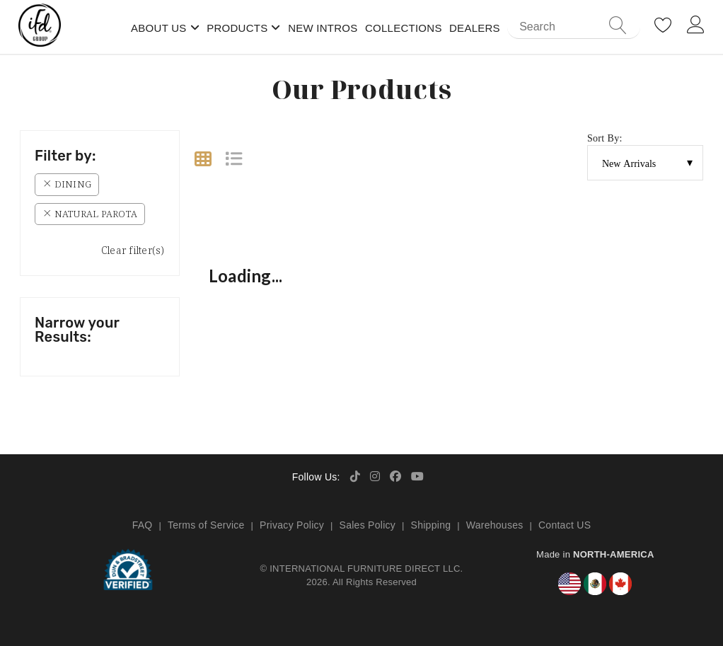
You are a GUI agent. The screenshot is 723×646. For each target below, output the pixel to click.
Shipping (431, 525)
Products (237, 28)
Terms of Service (206, 525)
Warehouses (495, 525)
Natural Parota (89, 213)
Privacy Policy (292, 525)
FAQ (142, 525)
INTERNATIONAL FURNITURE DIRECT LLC (365, 568)
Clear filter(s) (133, 250)
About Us (159, 28)
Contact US (564, 525)
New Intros (322, 28)
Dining (66, 184)
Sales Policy (368, 525)
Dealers (474, 28)
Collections (403, 28)
